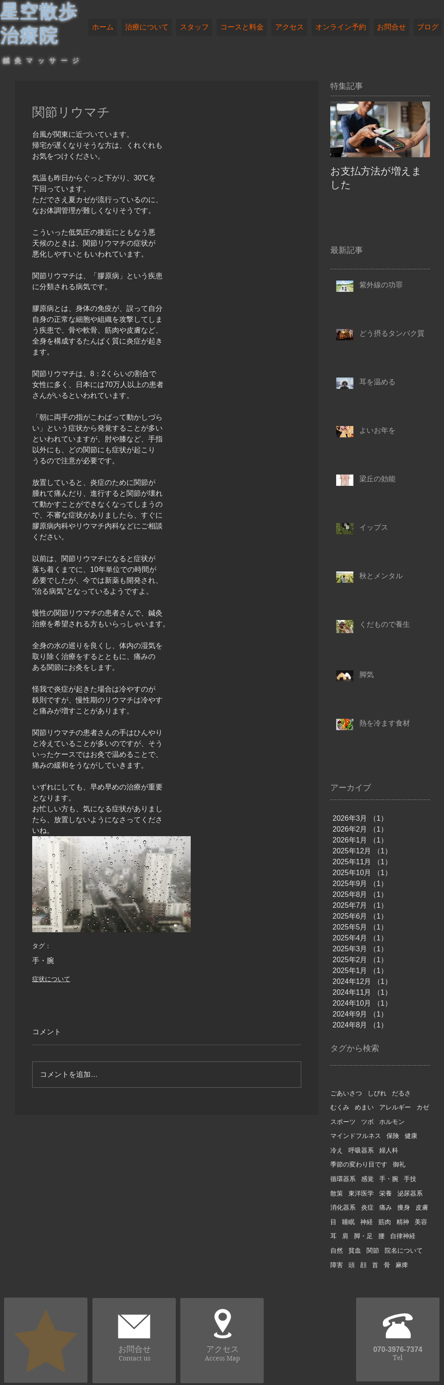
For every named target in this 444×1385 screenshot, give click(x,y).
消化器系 (343, 1207)
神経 (366, 1221)
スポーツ (343, 1121)
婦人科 (388, 1150)
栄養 (385, 1193)
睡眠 (348, 1221)
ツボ (367, 1121)
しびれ (376, 1093)
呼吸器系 (361, 1150)
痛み (385, 1207)
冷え (336, 1150)
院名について (404, 1250)
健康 (411, 1135)
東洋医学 (361, 1193)
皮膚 (421, 1207)
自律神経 (402, 1236)
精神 (402, 1221)
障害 (336, 1265)
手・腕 (43, 960)
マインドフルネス (355, 1135)
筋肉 (384, 1221)
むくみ (339, 1107)
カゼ (422, 1107)
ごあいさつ (346, 1093)
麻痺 (402, 1265)
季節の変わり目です (358, 1164)
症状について (51, 979)
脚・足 (363, 1236)
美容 (421, 1221)
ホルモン (392, 1121)
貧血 (354, 1250)
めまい (364, 1107)
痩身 (403, 1207)
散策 (336, 1193)
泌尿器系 (410, 1193)
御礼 (399, 1164)
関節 (373, 1250)
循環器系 (343, 1178)
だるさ (401, 1093)
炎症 (367, 1207)
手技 (410, 1178)
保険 (392, 1135)
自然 (336, 1250)
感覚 (367, 1178)
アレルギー (395, 1107)
